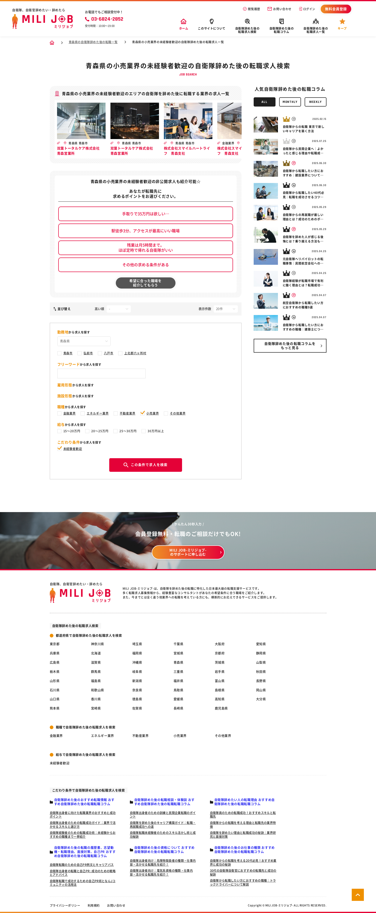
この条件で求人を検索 (145, 465)
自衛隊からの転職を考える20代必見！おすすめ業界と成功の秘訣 (243, 862)
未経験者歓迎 (72, 448)
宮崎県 (96, 708)
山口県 (55, 699)
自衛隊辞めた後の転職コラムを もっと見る (290, 345)
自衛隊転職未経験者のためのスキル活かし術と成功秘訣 (163, 834)
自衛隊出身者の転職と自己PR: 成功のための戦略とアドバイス (83, 873)
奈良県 (137, 690)
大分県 (261, 699)
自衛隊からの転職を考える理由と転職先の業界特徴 (243, 824)
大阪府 (220, 644)
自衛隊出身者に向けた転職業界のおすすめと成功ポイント (83, 814)
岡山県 (261, 690)
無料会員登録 (336, 9)
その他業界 (178, 413)
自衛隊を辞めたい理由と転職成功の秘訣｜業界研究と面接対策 (243, 834)
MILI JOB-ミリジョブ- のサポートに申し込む (188, 552)
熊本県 (55, 708)
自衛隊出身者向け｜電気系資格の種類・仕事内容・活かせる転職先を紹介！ (161, 872)
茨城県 (220, 662)
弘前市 (88, 353)
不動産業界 (127, 413)
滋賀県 (96, 662)
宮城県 (179, 653)
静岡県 (261, 653)
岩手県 (220, 671)
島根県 (220, 690)
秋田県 (261, 671)
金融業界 (69, 413)
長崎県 (179, 708)
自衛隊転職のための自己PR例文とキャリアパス (82, 864)
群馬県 (96, 671)
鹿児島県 (221, 708)
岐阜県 (137, 671)
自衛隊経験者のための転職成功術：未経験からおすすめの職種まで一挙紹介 (83, 834)
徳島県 (137, 699)
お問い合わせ (279, 9)
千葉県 (179, 644)
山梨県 (261, 662)
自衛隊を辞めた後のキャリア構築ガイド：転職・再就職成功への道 (163, 824)
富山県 (220, 680)
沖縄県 (137, 662)
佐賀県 (137, 708)
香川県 (96, 699)
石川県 (55, 690)
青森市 (68, 353)
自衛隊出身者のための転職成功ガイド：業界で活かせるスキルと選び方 (83, 824)
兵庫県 (55, 653)
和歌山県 (97, 690)
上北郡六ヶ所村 (135, 353)
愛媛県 (179, 699)
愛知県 (261, 644)
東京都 (55, 644)
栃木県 (55, 671)
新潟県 (137, 680)
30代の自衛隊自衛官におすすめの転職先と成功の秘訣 (243, 872)
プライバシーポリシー (65, 905)
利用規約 (94, 905)
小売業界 (152, 413)
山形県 (55, 680)
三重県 (179, 671)
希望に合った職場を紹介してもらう (145, 283)
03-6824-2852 (104, 19)
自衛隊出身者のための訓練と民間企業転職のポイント (163, 814)
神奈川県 (97, 644)
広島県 (55, 662)
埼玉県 (137, 644)
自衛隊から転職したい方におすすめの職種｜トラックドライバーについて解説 (243, 882)
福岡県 (137, 653)
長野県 (261, 680)
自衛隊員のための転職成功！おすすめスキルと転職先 (243, 814)
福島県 (96, 680)
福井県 (179, 680)
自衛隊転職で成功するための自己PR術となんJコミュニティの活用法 (83, 883)
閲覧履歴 (251, 9)
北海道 (96, 653)
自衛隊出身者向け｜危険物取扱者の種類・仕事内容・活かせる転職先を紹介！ (163, 862)
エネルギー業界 (98, 413)
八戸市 (108, 353)
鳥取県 (179, 690)
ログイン (307, 9)
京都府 (220, 653)
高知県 (220, 699)
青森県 (179, 662)
